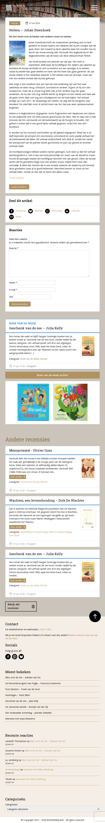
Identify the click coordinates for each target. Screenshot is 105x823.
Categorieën (11, 804)
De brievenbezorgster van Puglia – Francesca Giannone (33, 683)
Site (11, 296)
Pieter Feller (45, 629)
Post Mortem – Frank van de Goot (22, 689)
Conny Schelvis (16, 177)
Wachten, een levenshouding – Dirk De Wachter (47, 500)
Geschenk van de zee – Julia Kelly (36, 328)
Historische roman (29, 481)
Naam (13, 282)
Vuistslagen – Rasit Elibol (17, 695)
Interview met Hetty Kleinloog (38, 769)
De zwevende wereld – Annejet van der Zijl (26, 706)
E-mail (13, 289)
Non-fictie (14, 535)
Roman (15, 23)
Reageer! (31, 366)
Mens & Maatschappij (60, 531)
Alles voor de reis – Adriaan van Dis (23, 677)
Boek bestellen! (19, 186)
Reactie (14, 248)
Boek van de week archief (52, 375)
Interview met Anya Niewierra (20, 718)
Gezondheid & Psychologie (34, 531)
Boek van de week (29, 358)
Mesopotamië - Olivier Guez (30, 450)
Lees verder (17, 476)
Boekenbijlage (12, 769)
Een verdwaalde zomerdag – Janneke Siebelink (28, 712)
